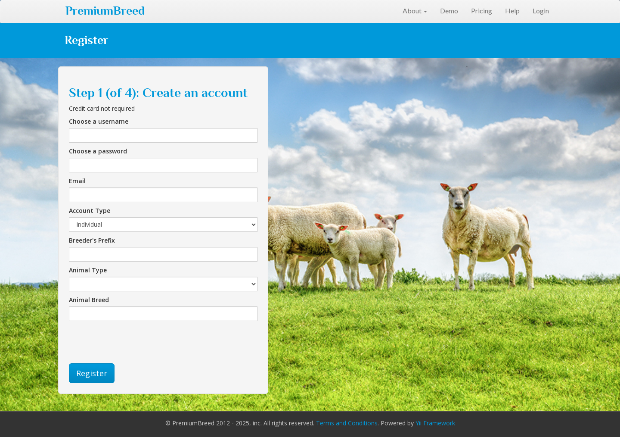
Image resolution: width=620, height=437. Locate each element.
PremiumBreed (105, 10)
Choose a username (98, 121)
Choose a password (98, 151)
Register (91, 373)
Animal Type (88, 270)
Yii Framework (435, 423)
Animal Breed (89, 300)
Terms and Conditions (347, 423)
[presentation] (134, 342)
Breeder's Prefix (92, 240)
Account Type (89, 210)
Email (77, 181)
